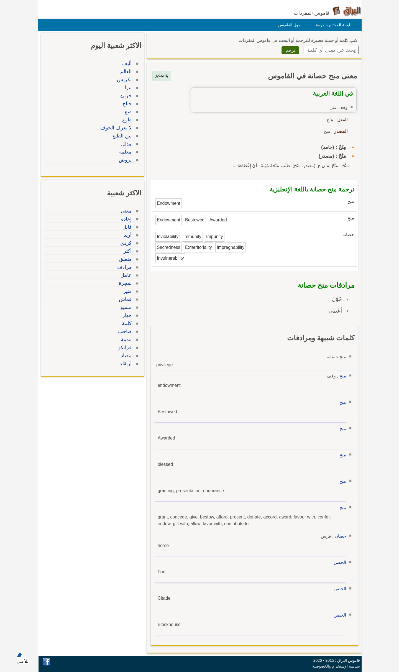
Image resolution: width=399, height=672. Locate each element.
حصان (339, 536)
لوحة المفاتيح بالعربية (331, 25)
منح (341, 376)
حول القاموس (288, 25)
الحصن (338, 562)
